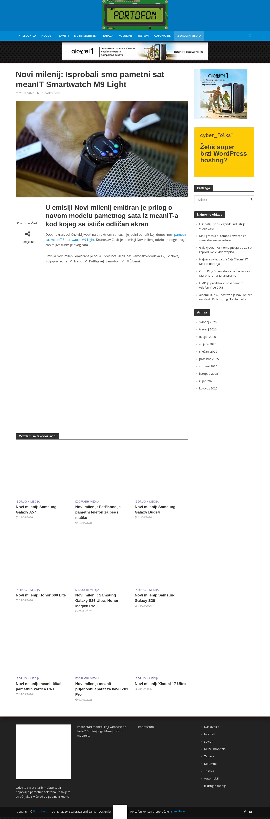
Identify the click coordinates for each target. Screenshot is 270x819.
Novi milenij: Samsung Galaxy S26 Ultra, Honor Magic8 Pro (97, 600)
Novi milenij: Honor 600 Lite (41, 595)
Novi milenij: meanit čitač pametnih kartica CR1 (38, 686)
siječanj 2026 (208, 351)
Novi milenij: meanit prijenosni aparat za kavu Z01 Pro (101, 689)
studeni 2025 (208, 366)
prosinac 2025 (209, 359)
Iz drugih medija (189, 35)
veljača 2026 (207, 344)
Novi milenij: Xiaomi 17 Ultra (160, 684)
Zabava (108, 35)
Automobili (162, 35)
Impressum (146, 727)
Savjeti (64, 35)
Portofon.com (42, 811)
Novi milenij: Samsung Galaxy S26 (155, 598)
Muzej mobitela (85, 35)
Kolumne (126, 35)
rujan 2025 (206, 381)
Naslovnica (27, 35)
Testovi (143, 35)
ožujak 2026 (207, 337)
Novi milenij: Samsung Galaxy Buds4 (155, 509)
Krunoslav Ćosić (50, 93)
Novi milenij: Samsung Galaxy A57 (36, 509)
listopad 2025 (208, 373)
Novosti (47, 35)
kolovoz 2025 (208, 388)
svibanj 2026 (208, 322)
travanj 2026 (208, 329)
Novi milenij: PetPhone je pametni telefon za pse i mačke (98, 512)
